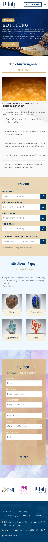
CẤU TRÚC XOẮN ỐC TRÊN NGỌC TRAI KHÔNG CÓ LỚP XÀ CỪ (20, 105)
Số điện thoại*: (11, 389)
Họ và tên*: (10, 378)
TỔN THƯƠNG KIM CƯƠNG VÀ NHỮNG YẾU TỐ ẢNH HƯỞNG (24, 120)
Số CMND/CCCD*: (12, 400)
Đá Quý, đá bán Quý (13, 203)
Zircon (12, 312)
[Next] (45, 491)
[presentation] (25, 447)
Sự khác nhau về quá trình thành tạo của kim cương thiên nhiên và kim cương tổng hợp (25, 144)
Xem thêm (24, 70)
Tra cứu (38, 516)
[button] (44, 4)
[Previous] (2, 491)
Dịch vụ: (9, 422)
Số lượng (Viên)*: (12, 432)
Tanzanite (36, 312)
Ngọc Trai (8, 224)
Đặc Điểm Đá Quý (10, 516)
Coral (36, 338)
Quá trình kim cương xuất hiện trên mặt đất (24, 155)
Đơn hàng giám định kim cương (20, 237)
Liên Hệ (26, 516)
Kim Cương (8, 192)
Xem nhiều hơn (24, 269)
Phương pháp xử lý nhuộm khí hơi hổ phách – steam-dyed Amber (24, 132)
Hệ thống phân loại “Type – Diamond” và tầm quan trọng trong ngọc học (23, 165)
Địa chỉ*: (9, 411)
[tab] (12, 373)
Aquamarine (12, 338)
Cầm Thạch (8, 213)
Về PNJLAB (7, 512)
